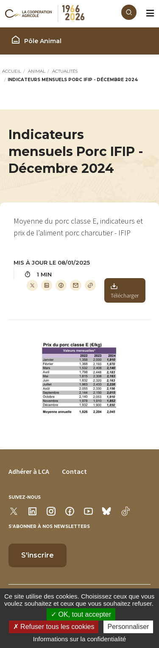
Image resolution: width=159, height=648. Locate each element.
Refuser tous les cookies (54, 626)
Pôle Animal (36, 39)
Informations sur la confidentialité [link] (79, 639)
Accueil (11, 71)
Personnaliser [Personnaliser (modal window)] (128, 626)
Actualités (65, 71)
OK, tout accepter (81, 614)
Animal (36, 71)
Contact (74, 471)
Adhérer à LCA (28, 471)
